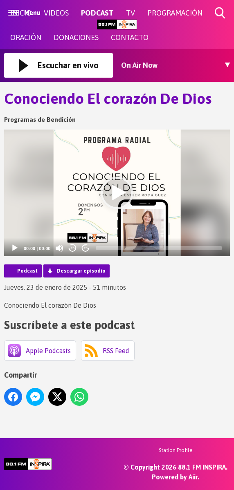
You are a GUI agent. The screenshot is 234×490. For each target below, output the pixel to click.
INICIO (21, 13)
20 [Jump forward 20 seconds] (86, 248)
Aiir (193, 477)
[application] (117, 193)
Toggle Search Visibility (220, 13)
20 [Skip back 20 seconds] (72, 248)
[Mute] (59, 248)
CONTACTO (129, 37)
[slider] (159, 248)
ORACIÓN (25, 37)
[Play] (15, 248)
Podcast (27, 271)
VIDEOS (56, 13)
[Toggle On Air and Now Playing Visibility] (175, 65)
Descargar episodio (81, 271)
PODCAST (97, 13)
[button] (117, 193)
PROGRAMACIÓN (174, 13)
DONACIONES (76, 37)
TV (130, 13)
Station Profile (176, 450)
